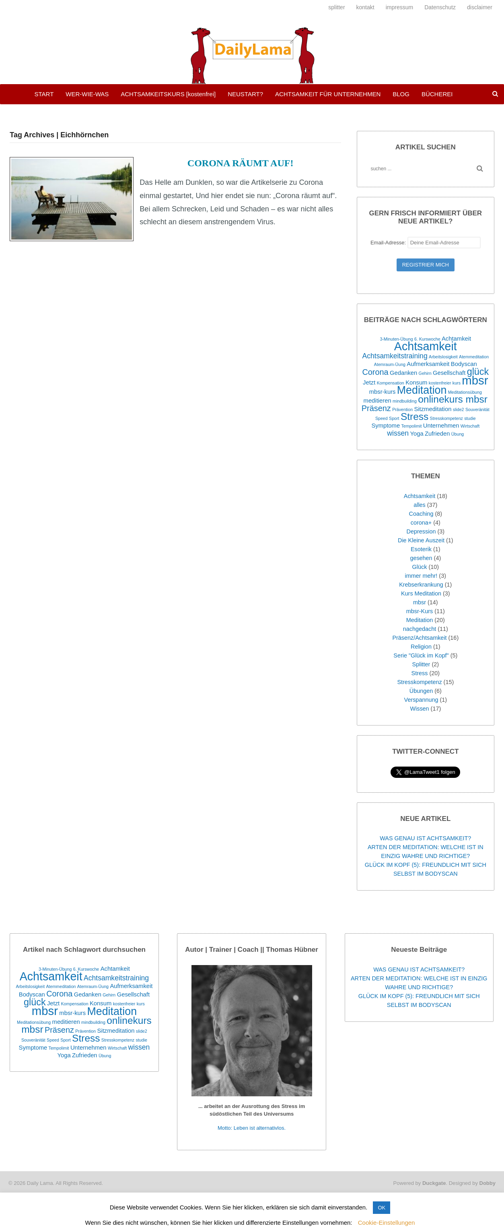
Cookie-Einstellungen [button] (386, 1222)
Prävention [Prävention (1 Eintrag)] (402, 409)
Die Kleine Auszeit (421, 540)
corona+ (421, 522)
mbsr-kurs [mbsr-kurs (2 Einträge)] (382, 392)
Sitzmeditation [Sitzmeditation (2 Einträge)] (432, 409)
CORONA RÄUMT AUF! (240, 163)
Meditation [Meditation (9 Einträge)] (422, 390)
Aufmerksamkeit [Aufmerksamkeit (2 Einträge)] (428, 364)
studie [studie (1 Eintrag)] (469, 418)
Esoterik (421, 549)
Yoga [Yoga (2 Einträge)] (416, 433)
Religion (421, 646)
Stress (419, 673)
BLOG (401, 94)
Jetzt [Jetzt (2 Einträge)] (369, 382)
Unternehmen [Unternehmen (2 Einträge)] (441, 425)
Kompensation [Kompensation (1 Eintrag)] (390, 382)
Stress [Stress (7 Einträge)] (414, 416)
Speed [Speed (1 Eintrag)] (381, 418)
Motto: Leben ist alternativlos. (252, 1128)
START (44, 94)
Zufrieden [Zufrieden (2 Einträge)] (437, 433)
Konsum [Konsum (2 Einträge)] (416, 382)
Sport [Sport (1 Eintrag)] (394, 418)
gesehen (421, 558)
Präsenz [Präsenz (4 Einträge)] (376, 408)
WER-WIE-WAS (87, 94)
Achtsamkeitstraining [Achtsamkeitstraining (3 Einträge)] (395, 356)
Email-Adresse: (425, 243)
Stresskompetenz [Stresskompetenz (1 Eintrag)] (446, 418)
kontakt (365, 7)
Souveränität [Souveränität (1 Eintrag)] (477, 409)
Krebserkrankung (421, 584)
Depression (421, 531)
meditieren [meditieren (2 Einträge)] (377, 400)
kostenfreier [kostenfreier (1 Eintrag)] (440, 382)
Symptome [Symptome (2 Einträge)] (385, 425)
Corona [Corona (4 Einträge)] (375, 372)
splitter (336, 7)
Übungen (421, 691)
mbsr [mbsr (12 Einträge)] (475, 380)
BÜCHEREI (437, 94)
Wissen (419, 708)
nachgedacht (419, 629)
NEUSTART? (245, 94)
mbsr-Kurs (419, 611)
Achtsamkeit (419, 496)
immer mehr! (421, 576)
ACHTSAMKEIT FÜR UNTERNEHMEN (328, 94)
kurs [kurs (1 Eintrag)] (457, 382)
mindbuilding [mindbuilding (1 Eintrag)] (405, 401)
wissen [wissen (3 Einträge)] (398, 433)
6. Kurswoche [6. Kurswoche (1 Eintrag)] (427, 339)
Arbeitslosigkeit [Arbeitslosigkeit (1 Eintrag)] (443, 356)
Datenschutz (440, 7)
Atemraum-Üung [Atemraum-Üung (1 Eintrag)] (389, 364)
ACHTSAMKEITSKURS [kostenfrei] (168, 94)
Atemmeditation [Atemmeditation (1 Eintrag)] (474, 356)
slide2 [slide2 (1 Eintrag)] (458, 409)
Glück (419, 567)
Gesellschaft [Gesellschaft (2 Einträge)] (449, 373)
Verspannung (421, 700)
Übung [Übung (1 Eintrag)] (457, 434)
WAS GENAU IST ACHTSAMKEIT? (425, 838)
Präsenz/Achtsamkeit (419, 638)
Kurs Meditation (421, 593)
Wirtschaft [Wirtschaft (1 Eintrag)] (470, 426)
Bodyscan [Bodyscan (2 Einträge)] (464, 364)
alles (419, 505)
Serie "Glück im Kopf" (420, 655)
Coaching (421, 514)
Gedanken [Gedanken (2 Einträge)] (403, 373)
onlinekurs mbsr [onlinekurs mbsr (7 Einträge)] (453, 399)
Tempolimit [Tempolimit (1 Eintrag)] (411, 426)
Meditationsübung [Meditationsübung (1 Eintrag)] (465, 392)
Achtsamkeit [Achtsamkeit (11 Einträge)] (425, 346)
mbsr (419, 602)
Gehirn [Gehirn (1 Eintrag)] (425, 373)
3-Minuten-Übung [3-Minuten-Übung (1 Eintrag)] (396, 339)
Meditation (419, 620)
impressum (399, 7)
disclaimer (479, 7)
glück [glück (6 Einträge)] (478, 371)
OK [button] (381, 1208)
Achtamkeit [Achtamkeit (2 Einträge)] (456, 338)
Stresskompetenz (419, 682)
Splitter (421, 664)
